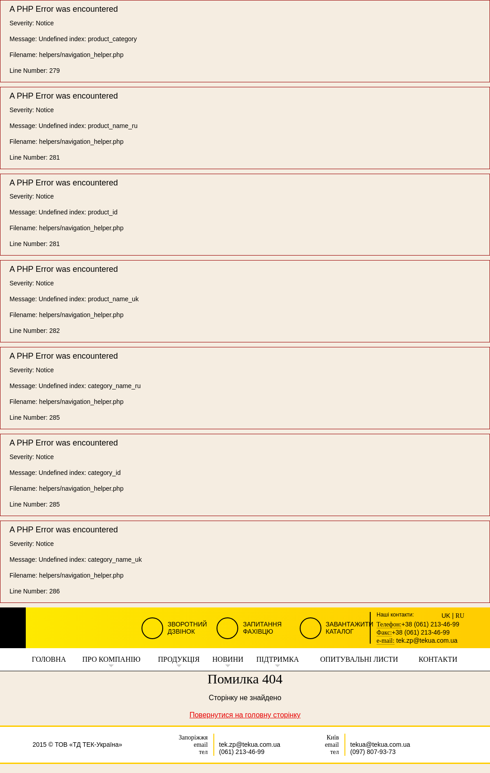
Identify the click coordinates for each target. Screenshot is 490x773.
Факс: (384, 633)
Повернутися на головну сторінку (245, 715)
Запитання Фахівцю (262, 628)
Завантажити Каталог (349, 628)
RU (460, 616)
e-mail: (386, 641)
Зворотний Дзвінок (187, 628)
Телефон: (389, 624)
